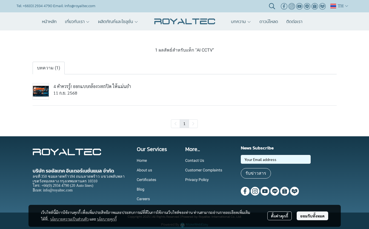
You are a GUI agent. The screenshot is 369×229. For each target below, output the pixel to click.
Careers (143, 199)
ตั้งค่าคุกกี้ (279, 215)
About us (144, 170)
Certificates (146, 179)
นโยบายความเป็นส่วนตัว (69, 218)
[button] (272, 6)
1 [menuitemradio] (184, 123)
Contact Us (194, 160)
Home (142, 160)
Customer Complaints (203, 170)
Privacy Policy (197, 179)
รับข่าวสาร (255, 173)
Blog (140, 189)
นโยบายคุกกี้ (107, 218)
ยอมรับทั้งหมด (312, 215)
